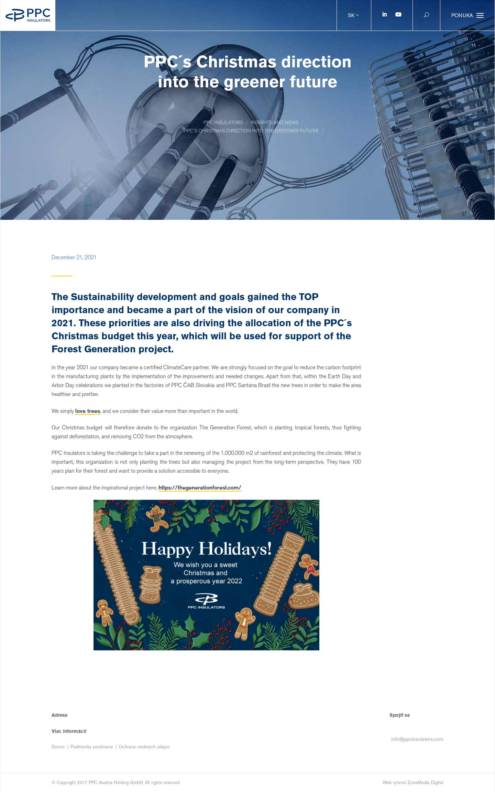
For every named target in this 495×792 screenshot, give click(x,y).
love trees (87, 410)
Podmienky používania (91, 747)
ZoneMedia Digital (425, 782)
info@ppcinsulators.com (417, 739)
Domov (58, 747)
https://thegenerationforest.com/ (199, 487)
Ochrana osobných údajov (144, 747)
